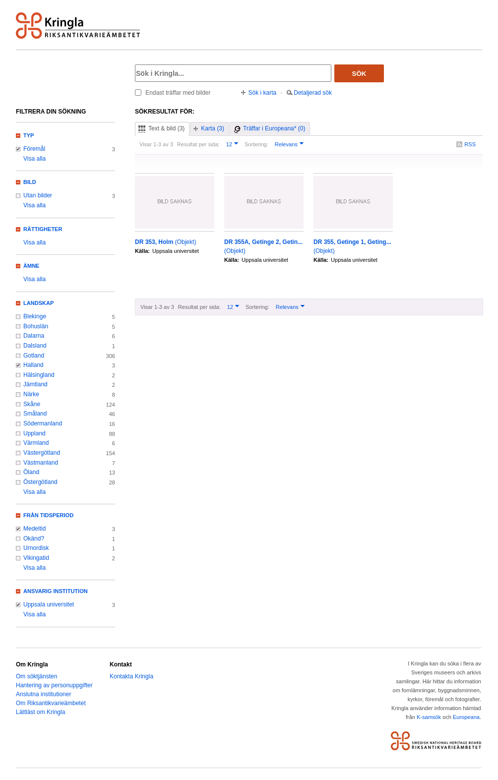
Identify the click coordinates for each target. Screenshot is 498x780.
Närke (31, 394)
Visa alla (34, 158)
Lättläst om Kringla (40, 712)
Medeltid (34, 528)
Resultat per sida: (198, 144)
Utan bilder (37, 195)
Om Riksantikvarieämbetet (51, 703)
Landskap (38, 303)
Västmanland (40, 462)
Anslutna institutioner (43, 694)
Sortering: (256, 144)
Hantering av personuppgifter (54, 685)
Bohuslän (35, 326)
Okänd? (33, 538)
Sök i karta (263, 92)
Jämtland (35, 384)
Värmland (36, 442)
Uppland (34, 433)
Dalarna (33, 335)
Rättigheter (42, 229)
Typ (28, 135)
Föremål (34, 148)
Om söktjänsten (36, 676)
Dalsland (35, 345)
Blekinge (34, 316)
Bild (29, 182)
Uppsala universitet (48, 604)
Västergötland (41, 452)
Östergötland (40, 482)
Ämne (31, 266)
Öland (31, 472)
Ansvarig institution (55, 591)
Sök (359, 73)
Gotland (33, 355)
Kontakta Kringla (131, 676)
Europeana (466, 717)
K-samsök (429, 717)
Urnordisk (36, 547)
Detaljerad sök (313, 92)
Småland (35, 413)
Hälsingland (39, 374)
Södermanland (42, 423)
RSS (470, 144)
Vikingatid (36, 557)
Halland (33, 364)
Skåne (31, 404)
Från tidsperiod (48, 515)
